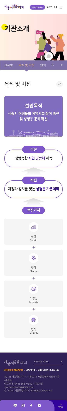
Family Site (41, 361)
